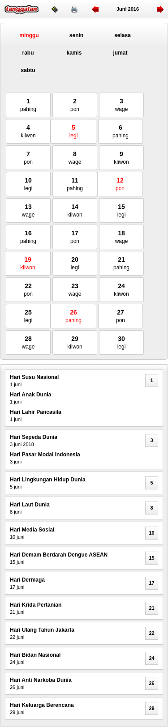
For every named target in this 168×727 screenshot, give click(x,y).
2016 (133, 9)
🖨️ (74, 9)
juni (121, 9)
